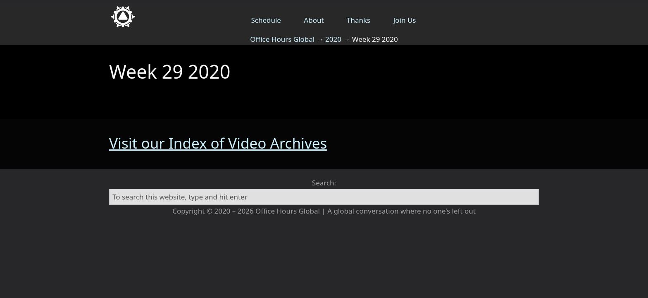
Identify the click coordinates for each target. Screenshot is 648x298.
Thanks (358, 20)
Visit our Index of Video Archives (218, 143)
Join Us (404, 20)
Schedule (266, 20)
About (314, 20)
